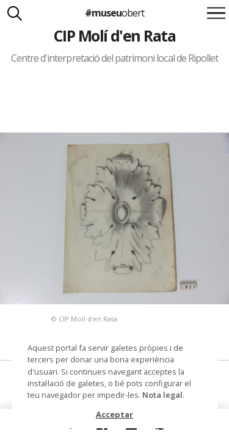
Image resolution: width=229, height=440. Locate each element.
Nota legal (162, 394)
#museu (114, 13)
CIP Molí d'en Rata (115, 35)
